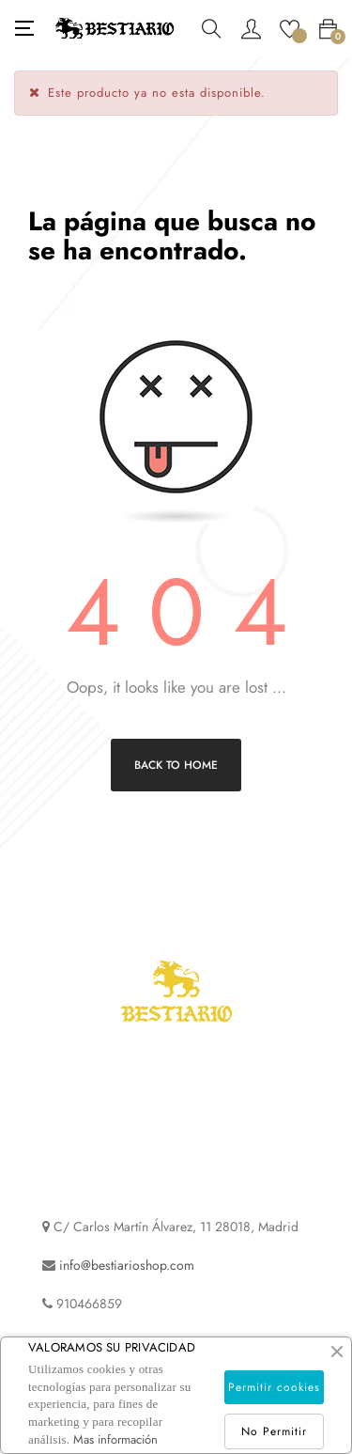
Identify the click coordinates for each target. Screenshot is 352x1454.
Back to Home (176, 765)
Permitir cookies (274, 1387)
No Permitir (274, 1431)
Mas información (115, 1439)
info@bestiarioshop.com (126, 1265)
